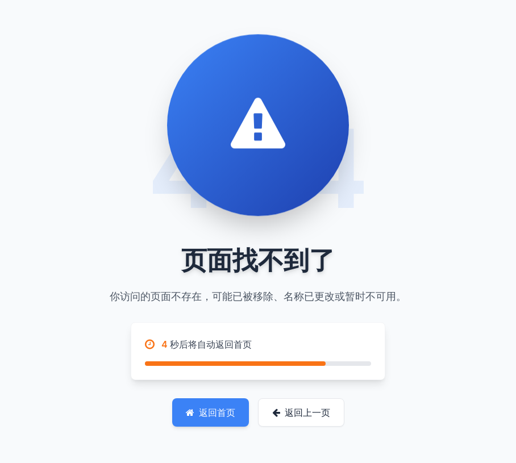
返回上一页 (301, 412)
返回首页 (210, 412)
